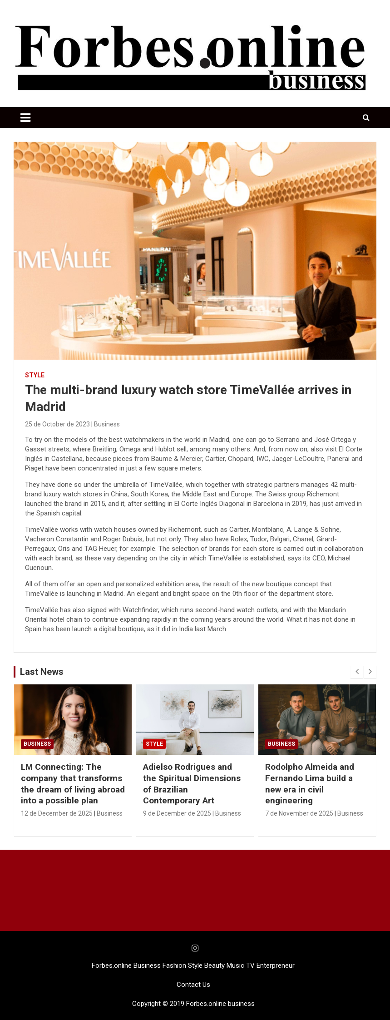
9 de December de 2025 (177, 813)
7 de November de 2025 (299, 813)
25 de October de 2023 (57, 424)
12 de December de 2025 (57, 813)
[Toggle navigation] (25, 117)
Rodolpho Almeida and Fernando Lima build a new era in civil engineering (309, 784)
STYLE (34, 375)
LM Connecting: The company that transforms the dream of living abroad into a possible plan (73, 784)
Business (107, 424)
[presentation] (357, 671)
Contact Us (193, 984)
